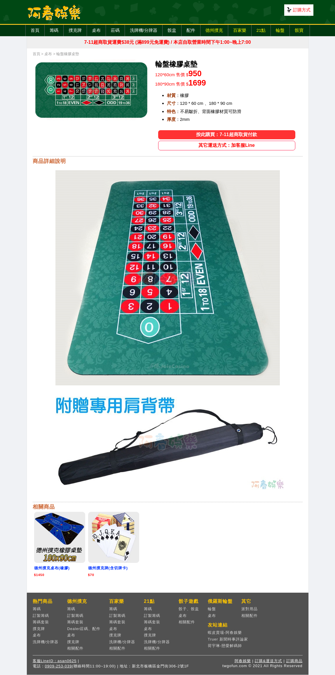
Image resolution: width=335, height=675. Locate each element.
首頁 (35, 30)
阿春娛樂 (243, 661)
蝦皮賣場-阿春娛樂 (225, 632)
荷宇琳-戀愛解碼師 (225, 645)
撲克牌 (75, 30)
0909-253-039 (58, 666)
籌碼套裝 (41, 622)
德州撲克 (214, 30)
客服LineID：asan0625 (55, 661)
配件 (190, 30)
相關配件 (75, 648)
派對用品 (249, 609)
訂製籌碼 (41, 615)
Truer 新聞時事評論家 (228, 639)
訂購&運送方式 (268, 661)
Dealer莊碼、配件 (83, 629)
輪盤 (280, 30)
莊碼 (115, 30)
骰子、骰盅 (189, 609)
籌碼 (54, 30)
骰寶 (299, 30)
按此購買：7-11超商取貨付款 (226, 134)
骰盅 (172, 30)
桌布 (96, 30)
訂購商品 (294, 661)
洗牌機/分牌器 (143, 30)
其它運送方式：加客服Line (226, 145)
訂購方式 (301, 9)
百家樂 (239, 30)
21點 (261, 30)
